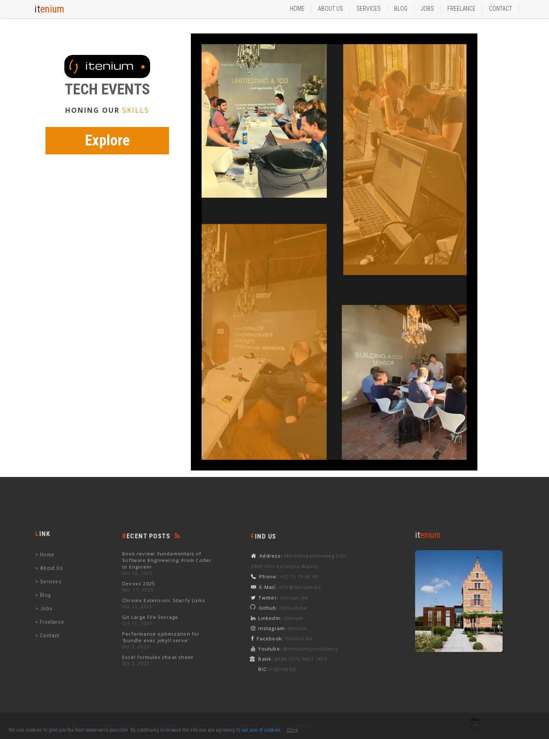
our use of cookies (261, 730)
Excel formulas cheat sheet (160, 646)
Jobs (427, 8)
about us (330, 8)
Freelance (461, 8)
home (50, 560)
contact (52, 626)
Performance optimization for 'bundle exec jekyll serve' (163, 630)
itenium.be (302, 631)
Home (297, 8)
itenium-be (297, 606)
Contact (500, 8)
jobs (50, 604)
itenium (297, 615)
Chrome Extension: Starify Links (165, 600)
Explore (107, 140)
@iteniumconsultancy (311, 639)
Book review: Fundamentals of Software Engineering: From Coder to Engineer (167, 568)
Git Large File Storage (154, 613)
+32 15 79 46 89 (301, 581)
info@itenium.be (302, 590)
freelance (54, 614)
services (368, 8)
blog (49, 593)
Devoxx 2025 (145, 587)
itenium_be (298, 598)
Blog (400, 8)
